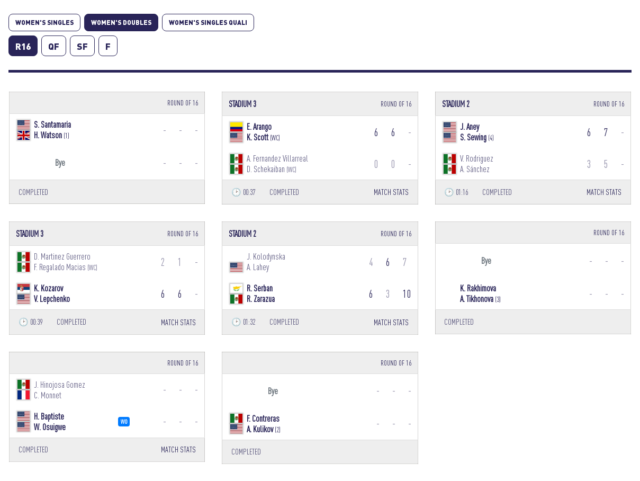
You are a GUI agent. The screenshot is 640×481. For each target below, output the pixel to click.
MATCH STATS (391, 192)
